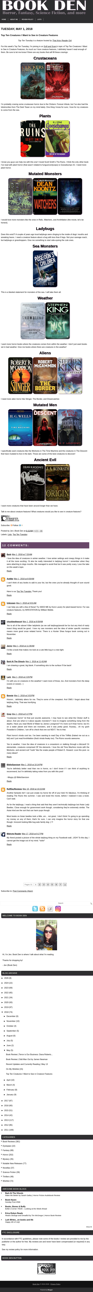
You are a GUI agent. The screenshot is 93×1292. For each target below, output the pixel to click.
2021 (6, 997)
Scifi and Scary (50, 46)
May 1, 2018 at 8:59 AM (24, 579)
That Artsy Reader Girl (62, 41)
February (11, 1090)
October (10, 1026)
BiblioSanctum (13, 765)
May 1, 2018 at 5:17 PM (22, 714)
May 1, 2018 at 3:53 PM (24, 696)
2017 (6, 1101)
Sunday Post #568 (12, 1202)
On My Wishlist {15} (14, 1069)
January (10, 1095)
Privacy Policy (55, 1284)
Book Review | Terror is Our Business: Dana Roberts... (29, 1054)
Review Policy (27, 19)
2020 (6, 1002)
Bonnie (10, 696)
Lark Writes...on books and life (19, 1220)
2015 (6, 1110)
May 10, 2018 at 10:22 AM (34, 789)
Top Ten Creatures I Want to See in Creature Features (29, 1074)
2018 (6, 1012)
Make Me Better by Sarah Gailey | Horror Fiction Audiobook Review (32, 1195)
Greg (9, 714)
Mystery (6, 1159)
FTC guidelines (25, 1239)
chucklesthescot (14, 622)
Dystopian (7, 1146)
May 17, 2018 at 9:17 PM (32, 834)
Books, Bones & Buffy (15, 1207)
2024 (6, 983)
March (9, 1085)
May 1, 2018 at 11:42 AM (36, 661)
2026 (6, 978)
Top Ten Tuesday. (24, 591)
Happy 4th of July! (12, 1222)
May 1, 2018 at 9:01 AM (26, 603)
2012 (6, 1125)
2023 (6, 988)
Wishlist (6, 1181)
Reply (9, 571)
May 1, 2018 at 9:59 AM (33, 622)
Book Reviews (9, 1142)
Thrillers (6, 1177)
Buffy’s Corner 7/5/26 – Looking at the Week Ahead (26, 1209)
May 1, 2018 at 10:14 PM (32, 765)
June (9, 1045)
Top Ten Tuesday (20, 534)
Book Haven (10, 1200)
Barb (9, 554)
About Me (14, 19)
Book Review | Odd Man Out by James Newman (27, 1059)
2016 (6, 1106)
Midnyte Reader (14, 834)
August (10, 1036)
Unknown (11, 603)
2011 (6, 1130)
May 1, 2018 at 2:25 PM (22, 677)
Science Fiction (9, 1172)
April (9, 1080)
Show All (89, 1227)
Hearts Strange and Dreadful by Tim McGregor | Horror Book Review (33, 1215)
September (12, 1031)
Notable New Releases (12, 1163)
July (9, 1041)
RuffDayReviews (14, 789)
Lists (39, 19)
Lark (9, 677)
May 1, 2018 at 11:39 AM (23, 646)
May (9, 1050)
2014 (6, 1115)
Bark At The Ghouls (16, 661)
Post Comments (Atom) (23, 891)
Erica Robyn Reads (14, 1213)
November (11, 1021)
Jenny (9, 646)
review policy (14, 1249)
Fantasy (6, 1150)
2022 (6, 993)
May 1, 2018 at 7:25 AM (22, 554)
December (11, 1016)
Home (4, 19)
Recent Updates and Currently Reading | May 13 (27, 1064)
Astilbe (10, 579)
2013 (6, 1120)
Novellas (6, 1168)
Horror (5, 1155)
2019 (6, 1007)
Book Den (36, 1284)
